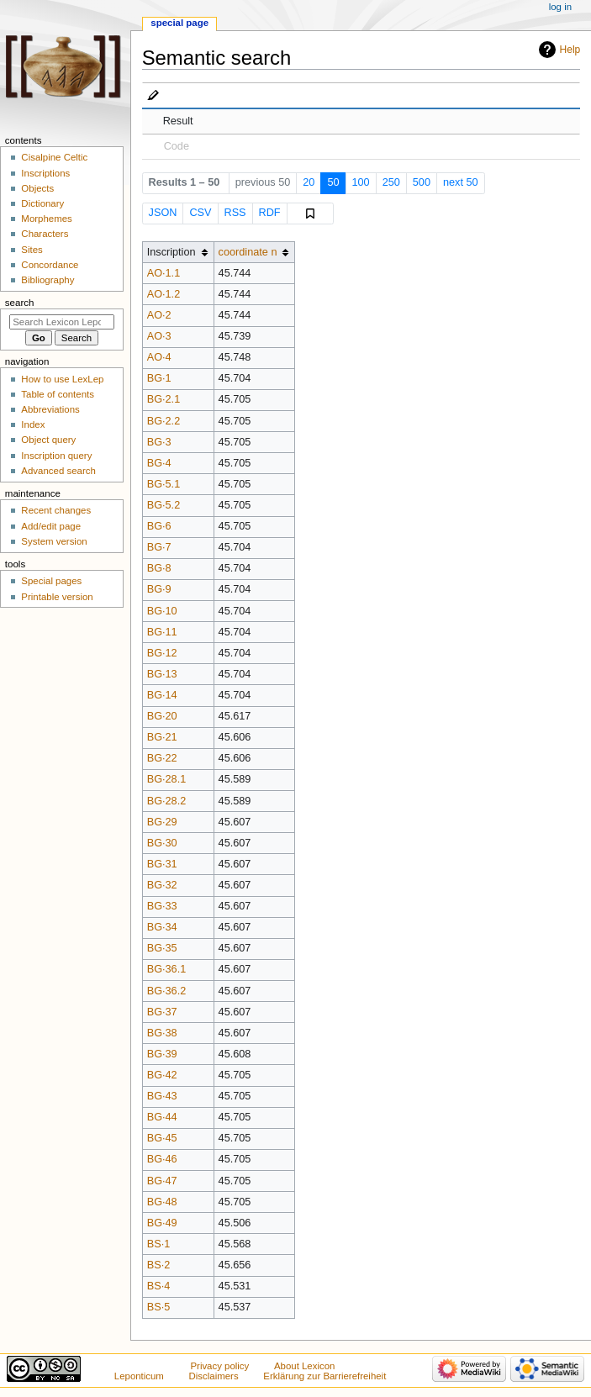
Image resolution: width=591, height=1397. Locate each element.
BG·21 (162, 737)
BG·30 (162, 843)
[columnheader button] (254, 252)
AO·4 (159, 357)
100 (361, 182)
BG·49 (162, 1223)
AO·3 (159, 336)
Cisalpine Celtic (54, 157)
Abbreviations (50, 409)
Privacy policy (219, 1366)
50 (333, 182)
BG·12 (162, 653)
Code (176, 146)
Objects (37, 188)
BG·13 (162, 674)
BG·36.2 (167, 991)
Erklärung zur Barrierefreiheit (324, 1376)
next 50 (460, 182)
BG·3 (159, 442)
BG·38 (162, 1033)
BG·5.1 (164, 484)
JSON (163, 213)
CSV (200, 213)
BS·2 (159, 1265)
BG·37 (162, 1012)
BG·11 (162, 632)
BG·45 (162, 1138)
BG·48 (162, 1202)
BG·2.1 (164, 399)
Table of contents (57, 394)
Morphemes (46, 219)
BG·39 (162, 1054)
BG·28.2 (167, 801)
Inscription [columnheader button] (171, 252)
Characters (44, 234)
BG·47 (162, 1181)
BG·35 (162, 948)
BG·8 (159, 568)
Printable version (56, 597)
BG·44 (162, 1117)
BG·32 (162, 885)
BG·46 (162, 1159)
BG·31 (162, 864)
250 (391, 182)
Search (19, 303)
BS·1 (159, 1244)
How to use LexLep (62, 379)
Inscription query (56, 456)
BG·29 (162, 822)
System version (54, 541)
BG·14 (162, 695)
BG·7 (159, 547)
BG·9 (159, 589)
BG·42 (162, 1075)
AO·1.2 (164, 294)
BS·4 (159, 1286)
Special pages (51, 581)
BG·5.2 (164, 505)
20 (308, 182)
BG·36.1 (167, 969)
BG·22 (162, 758)
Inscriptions (45, 173)
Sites (31, 250)
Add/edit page (51, 526)
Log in (560, 7)
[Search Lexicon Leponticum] (61, 321)
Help (570, 49)
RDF (270, 213)
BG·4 (159, 463)
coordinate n (248, 252)
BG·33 (162, 906)
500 (421, 182)
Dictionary (42, 203)
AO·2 (159, 315)
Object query (48, 440)
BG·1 (159, 378)
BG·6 (159, 526)
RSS (234, 213)
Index (33, 424)
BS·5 (159, 1307)
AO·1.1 (164, 273)
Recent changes (56, 510)
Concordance (49, 265)
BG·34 (162, 927)
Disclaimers (214, 1376)
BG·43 (162, 1096)
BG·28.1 (167, 779)
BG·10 (162, 611)
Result (178, 121)
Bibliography (47, 280)
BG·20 (162, 716)
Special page (179, 23)
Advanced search (58, 471)
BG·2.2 (164, 421)
